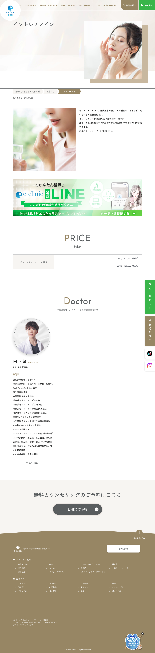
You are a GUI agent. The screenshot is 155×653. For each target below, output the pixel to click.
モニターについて (56, 571)
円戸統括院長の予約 (109, 5)
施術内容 (43, 5)
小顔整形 (53, 587)
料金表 (63, 5)
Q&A (80, 5)
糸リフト (84, 587)
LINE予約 (150, 298)
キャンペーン (72, 5)
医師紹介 (84, 568)
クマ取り (53, 583)
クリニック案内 (28, 5)
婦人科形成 (116, 591)
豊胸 (82, 591)
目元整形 (84, 583)
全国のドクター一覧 (120, 568)
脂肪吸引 (21, 587)
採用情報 (87, 5)
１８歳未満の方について (91, 564)
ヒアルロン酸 (117, 587)
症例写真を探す (53, 5)
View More (32, 463)
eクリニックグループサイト (92, 571)
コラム (98, 5)
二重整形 (21, 583)
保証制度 (21, 571)
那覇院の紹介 (23, 564)
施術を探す (150, 332)
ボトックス (22, 591)
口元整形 (53, 591)
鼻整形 (114, 583)
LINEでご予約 (77, 509)
